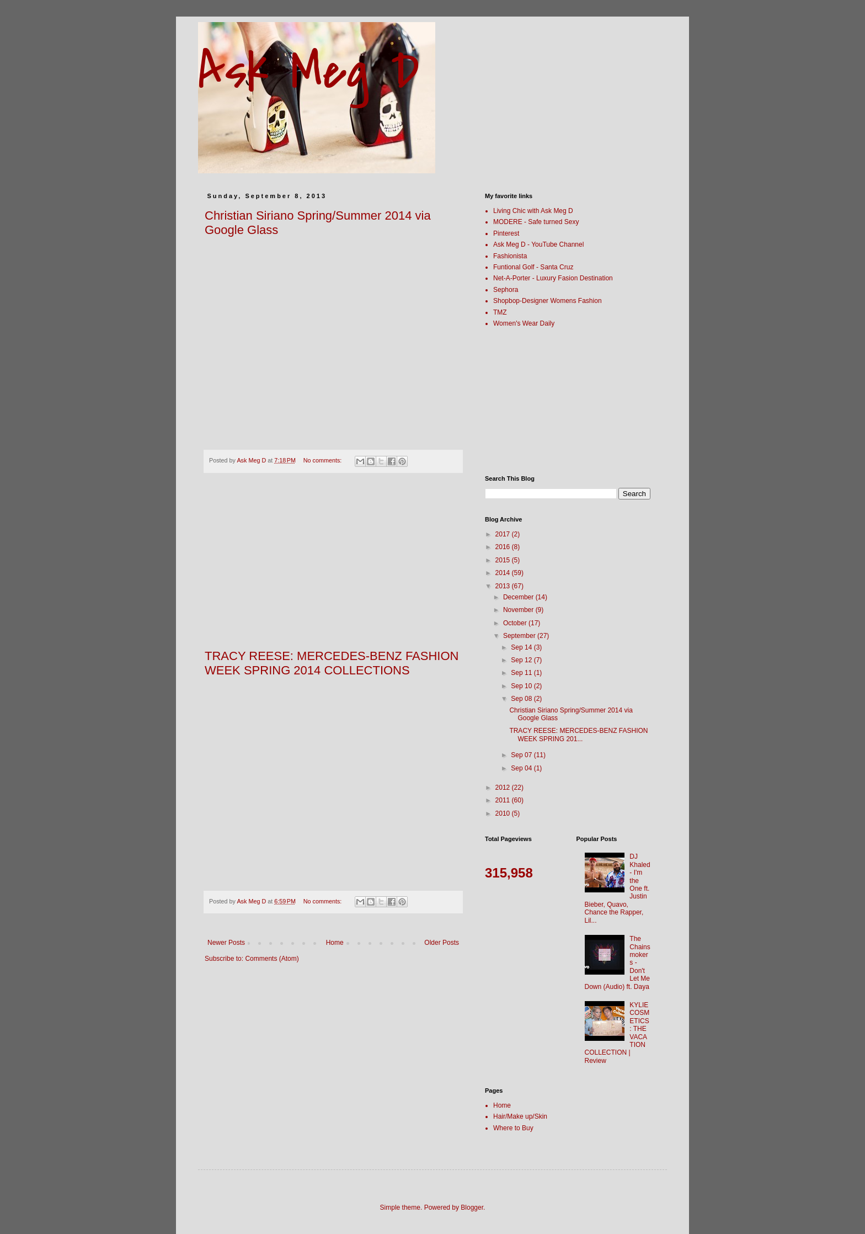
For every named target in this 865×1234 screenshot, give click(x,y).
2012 (503, 787)
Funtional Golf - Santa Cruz (533, 267)
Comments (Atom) (271, 958)
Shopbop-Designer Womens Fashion (547, 301)
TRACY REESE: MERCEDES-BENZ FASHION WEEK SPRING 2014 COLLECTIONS (331, 663)
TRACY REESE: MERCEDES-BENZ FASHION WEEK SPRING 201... (578, 734)
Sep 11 (522, 673)
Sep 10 (522, 686)
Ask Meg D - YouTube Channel (538, 244)
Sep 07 (522, 755)
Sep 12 (522, 660)
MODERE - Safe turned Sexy (536, 222)
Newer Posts (226, 942)
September (520, 636)
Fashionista (510, 256)
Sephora (505, 290)
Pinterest (506, 233)
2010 (503, 813)
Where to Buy (513, 1128)
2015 (503, 560)
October (515, 623)
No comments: (323, 460)
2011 (503, 800)
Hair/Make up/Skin (520, 1116)
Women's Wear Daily (523, 323)
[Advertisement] (333, 567)
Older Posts (441, 942)
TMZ (500, 312)
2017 (503, 534)
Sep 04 (522, 768)
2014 (503, 573)
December (519, 597)
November (519, 610)
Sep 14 (522, 647)
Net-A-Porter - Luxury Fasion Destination (553, 278)
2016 (503, 547)
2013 (503, 586)
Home (335, 942)
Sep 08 (522, 699)
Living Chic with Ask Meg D (533, 211)
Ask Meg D (308, 71)
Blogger (472, 1207)
